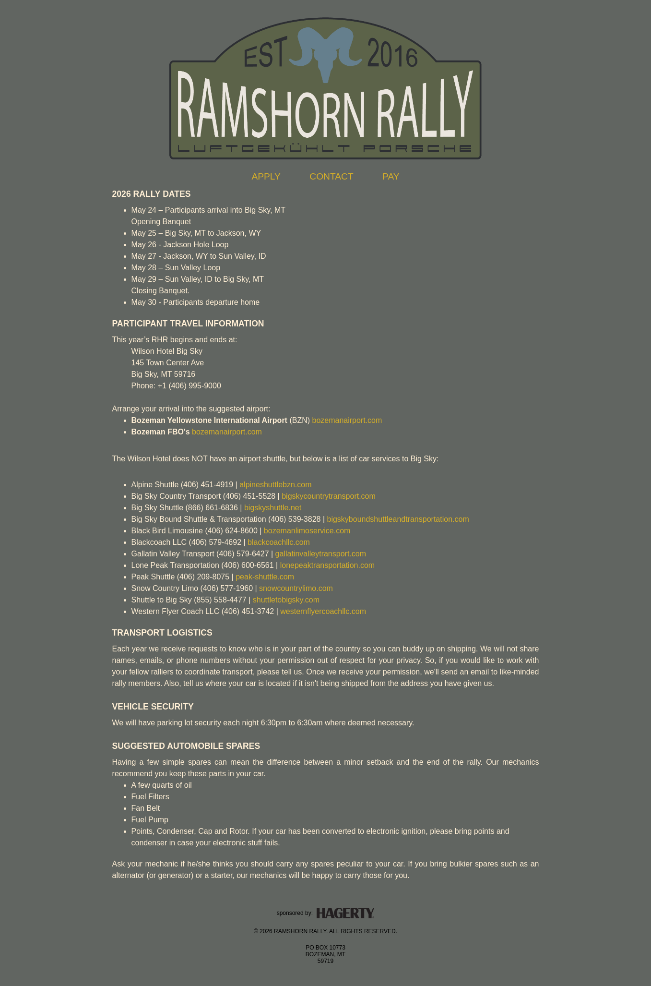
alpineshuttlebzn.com (275, 485)
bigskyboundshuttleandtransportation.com (398, 519)
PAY (391, 176)
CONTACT (331, 176)
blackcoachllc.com (279, 542)
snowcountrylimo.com (296, 588)
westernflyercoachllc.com (323, 611)
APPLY (265, 176)
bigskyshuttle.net (272, 508)
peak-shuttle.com (265, 577)
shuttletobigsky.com (286, 600)
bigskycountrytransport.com (329, 496)
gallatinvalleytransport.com (320, 554)
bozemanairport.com (347, 420)
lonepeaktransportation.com (327, 565)
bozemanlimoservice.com (307, 531)
